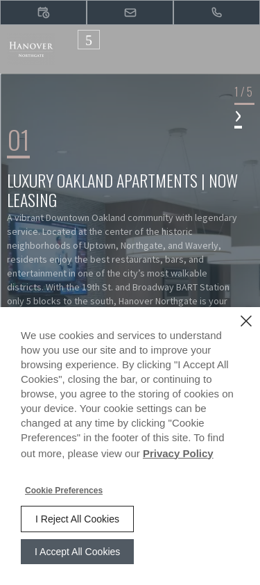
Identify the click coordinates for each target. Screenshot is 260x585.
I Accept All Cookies (77, 551)
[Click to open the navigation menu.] (88, 40)
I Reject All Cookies (77, 519)
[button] (43, 12)
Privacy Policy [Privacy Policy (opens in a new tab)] (178, 453)
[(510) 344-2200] (216, 12)
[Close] (246, 321)
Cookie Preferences (64, 490)
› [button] (238, 113)
